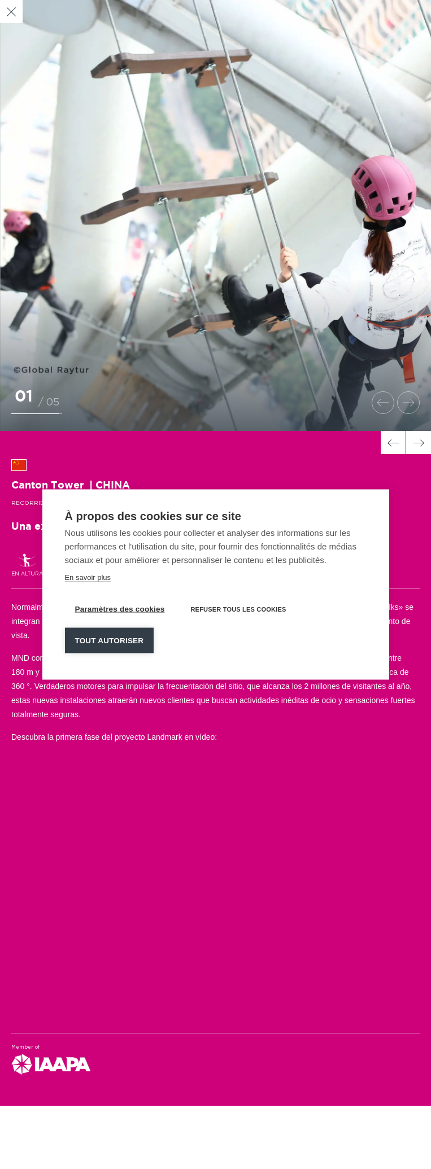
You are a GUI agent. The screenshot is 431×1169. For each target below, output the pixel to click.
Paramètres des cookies (119, 609)
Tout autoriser (109, 640)
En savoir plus (87, 577)
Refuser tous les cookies (238, 609)
